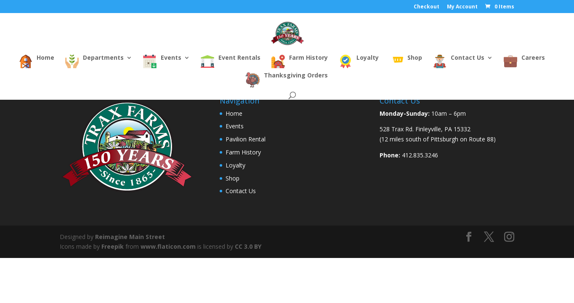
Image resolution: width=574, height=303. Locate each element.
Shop (232, 178)
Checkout (426, 7)
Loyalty (235, 165)
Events (235, 126)
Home (234, 113)
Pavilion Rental (246, 139)
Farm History (243, 152)
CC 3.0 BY (248, 246)
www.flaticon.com (168, 246)
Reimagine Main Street (130, 237)
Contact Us (241, 191)
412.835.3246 (420, 155)
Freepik (112, 246)
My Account (462, 7)
